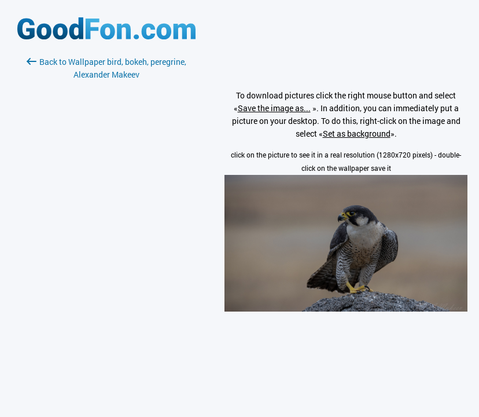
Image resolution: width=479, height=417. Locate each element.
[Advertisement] (106, 218)
